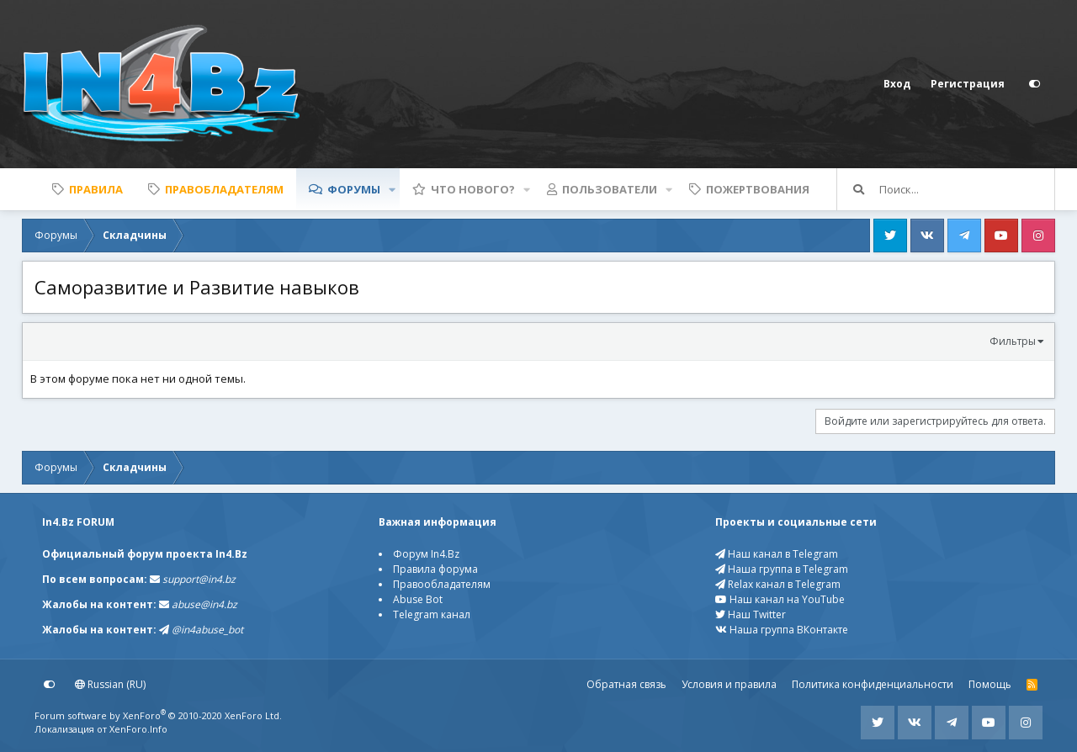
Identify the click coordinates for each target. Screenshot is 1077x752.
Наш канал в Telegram (776, 554)
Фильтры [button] (1012, 341)
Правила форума (435, 569)
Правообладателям (442, 584)
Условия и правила (729, 684)
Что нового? (473, 189)
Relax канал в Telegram (778, 584)
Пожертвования (757, 189)
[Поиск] (966, 189)
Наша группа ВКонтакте (781, 629)
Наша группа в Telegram (781, 569)
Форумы (353, 189)
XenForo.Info (138, 729)
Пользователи (609, 189)
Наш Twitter (750, 614)
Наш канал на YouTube (780, 599)
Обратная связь (626, 684)
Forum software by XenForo (158, 715)
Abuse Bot (418, 599)
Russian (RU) (110, 684)
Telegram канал (431, 614)
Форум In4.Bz (426, 554)
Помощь (989, 684)
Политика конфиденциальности (872, 684)
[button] (392, 189)
